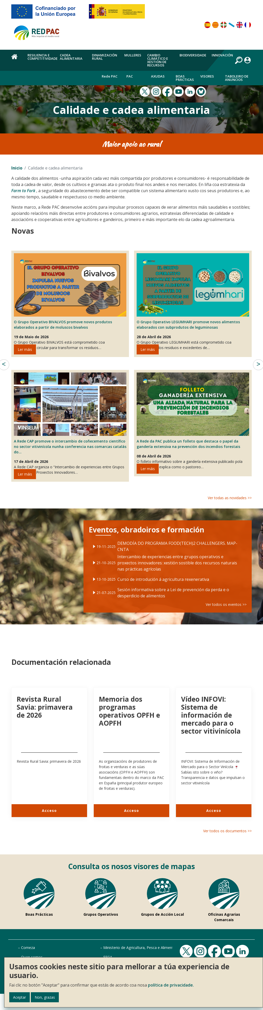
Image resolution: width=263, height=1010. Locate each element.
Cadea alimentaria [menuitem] (71, 57)
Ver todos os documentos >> (227, 830)
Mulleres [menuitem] (132, 55)
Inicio (16, 168)
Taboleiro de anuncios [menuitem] (236, 78)
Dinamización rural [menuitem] (104, 57)
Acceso (49, 810)
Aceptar (19, 997)
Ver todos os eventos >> (217, 599)
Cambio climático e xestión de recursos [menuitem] (157, 60)
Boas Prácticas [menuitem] (185, 78)
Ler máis (25, 349)
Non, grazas (45, 997)
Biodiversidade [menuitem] (193, 55)
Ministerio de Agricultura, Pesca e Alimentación (143, 947)
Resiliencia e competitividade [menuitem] (42, 57)
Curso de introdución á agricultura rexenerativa (164, 577)
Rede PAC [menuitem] (109, 76)
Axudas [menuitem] (158, 76)
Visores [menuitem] (207, 76)
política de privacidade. (171, 985)
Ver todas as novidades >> (230, 497)
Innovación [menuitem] (222, 55)
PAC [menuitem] (129, 76)
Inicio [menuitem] (16, 59)
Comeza (28, 947)
